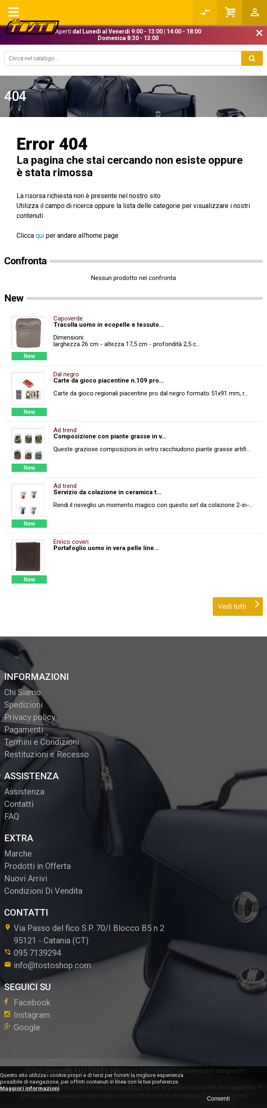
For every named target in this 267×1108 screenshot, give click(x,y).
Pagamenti (23, 730)
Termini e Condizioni (41, 742)
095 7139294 (37, 953)
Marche (18, 854)
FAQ (11, 816)
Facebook (27, 1002)
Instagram (27, 1015)
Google (22, 1027)
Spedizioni (23, 705)
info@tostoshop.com (47, 965)
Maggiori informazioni (30, 1088)
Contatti (19, 804)
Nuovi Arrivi (25, 878)
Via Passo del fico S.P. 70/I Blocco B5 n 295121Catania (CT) (84, 934)
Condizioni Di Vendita (43, 891)
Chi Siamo (22, 692)
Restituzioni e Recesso (46, 754)
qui (40, 235)
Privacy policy (29, 717)
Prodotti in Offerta (37, 866)
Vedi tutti (239, 603)
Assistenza (24, 792)
